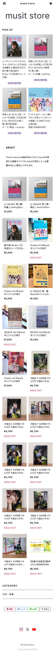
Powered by (27, 649)
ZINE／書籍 (8, 594)
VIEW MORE (14, 83)
